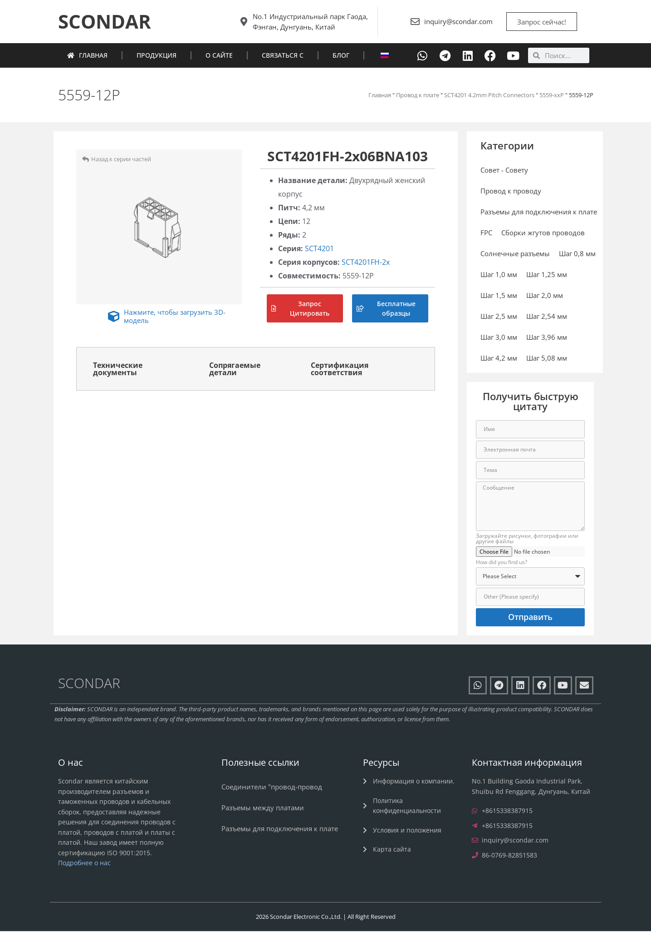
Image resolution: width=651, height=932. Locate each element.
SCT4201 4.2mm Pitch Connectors (489, 96)
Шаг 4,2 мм (498, 359)
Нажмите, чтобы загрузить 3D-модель (174, 317)
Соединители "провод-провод (271, 788)
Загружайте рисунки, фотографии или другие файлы (527, 540)
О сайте (219, 56)
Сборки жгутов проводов (543, 233)
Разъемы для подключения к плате (538, 213)
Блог (341, 56)
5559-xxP (551, 96)
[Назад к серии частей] (85, 160)
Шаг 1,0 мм (498, 275)
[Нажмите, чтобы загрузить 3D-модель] (113, 317)
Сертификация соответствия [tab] (339, 369)
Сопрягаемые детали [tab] (234, 369)
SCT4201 (319, 249)
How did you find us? (501, 563)
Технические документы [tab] (117, 369)
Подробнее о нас (84, 864)
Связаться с (282, 56)
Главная (87, 56)
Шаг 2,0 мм (544, 296)
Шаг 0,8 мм (577, 254)
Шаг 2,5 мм (498, 317)
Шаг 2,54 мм (546, 317)
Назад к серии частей (121, 160)
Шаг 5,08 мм (546, 359)
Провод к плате (417, 96)
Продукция (156, 56)
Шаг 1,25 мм (546, 275)
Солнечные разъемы (515, 254)
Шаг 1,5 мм (498, 296)
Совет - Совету (504, 171)
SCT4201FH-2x (366, 263)
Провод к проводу (510, 192)
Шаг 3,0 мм (498, 338)
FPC (486, 233)
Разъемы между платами (262, 808)
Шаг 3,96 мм (546, 338)
